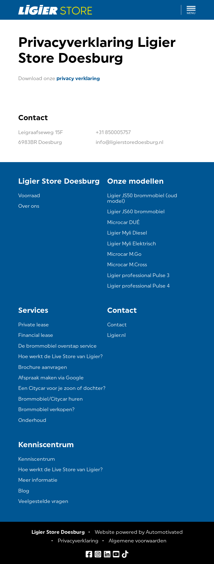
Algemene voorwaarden (137, 541)
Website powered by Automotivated (139, 532)
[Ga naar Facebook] (89, 554)
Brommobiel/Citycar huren (50, 399)
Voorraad (29, 195)
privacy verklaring (78, 78)
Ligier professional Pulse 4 (138, 286)
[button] (191, 10)
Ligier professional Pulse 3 (138, 275)
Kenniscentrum (36, 459)
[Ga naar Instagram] (98, 554)
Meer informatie (37, 480)
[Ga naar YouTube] (116, 554)
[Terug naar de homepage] (55, 10)
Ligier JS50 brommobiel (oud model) (142, 198)
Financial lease (35, 335)
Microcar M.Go (124, 254)
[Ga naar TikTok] (125, 554)
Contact (117, 325)
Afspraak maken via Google (51, 378)
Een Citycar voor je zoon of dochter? (62, 388)
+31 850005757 (113, 132)
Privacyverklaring (78, 541)
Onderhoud (32, 420)
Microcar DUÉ (123, 222)
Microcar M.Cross (127, 265)
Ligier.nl (116, 335)
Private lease (33, 325)
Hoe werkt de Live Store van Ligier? (60, 356)
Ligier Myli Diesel (127, 233)
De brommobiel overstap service (57, 346)
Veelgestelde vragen (43, 501)
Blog (23, 491)
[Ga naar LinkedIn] (107, 554)
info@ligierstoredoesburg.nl (129, 142)
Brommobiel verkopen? (46, 409)
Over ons (28, 206)
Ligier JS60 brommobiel (136, 212)
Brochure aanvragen (42, 367)
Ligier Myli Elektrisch (131, 244)
